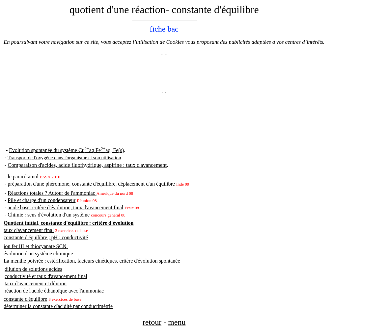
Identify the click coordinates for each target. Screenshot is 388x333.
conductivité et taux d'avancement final (46, 276)
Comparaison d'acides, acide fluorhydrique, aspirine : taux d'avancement (87, 165)
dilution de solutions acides (33, 269)
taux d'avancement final (29, 230)
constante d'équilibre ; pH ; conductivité (46, 237)
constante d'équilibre (25, 299)
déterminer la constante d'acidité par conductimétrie (58, 306)
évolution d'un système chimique (38, 253)
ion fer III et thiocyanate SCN (36, 246)
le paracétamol (23, 176)
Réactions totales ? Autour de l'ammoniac (52, 193)
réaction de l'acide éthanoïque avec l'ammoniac (54, 291)
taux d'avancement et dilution (36, 283)
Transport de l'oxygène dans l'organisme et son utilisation (64, 157)
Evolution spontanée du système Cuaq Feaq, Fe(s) (66, 150)
